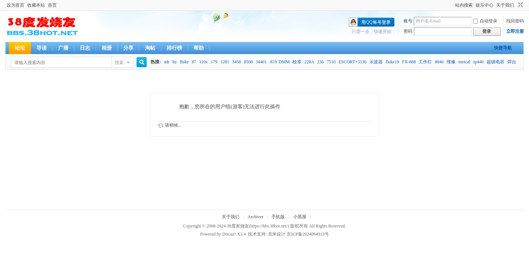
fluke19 (392, 61)
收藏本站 (36, 5)
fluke (184, 61)
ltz (175, 61)
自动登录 (485, 21)
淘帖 (150, 48)
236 (320, 61)
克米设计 (276, 234)
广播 (63, 48)
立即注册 (515, 31)
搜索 (119, 62)
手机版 (278, 216)
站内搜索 (464, 5)
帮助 (199, 48)
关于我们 (505, 5)
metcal (464, 61)
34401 (261, 61)
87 (194, 61)
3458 (236, 61)
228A (309, 61)
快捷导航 (503, 47)
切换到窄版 (519, 5)
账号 (408, 21)
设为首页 (15, 5)
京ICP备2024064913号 (308, 234)
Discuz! (229, 234)
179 (214, 61)
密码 (408, 31)
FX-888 (409, 61)
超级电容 (495, 61)
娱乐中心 (484, 5)
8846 (439, 61)
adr (166, 61)
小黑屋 (299, 216)
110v (203, 61)
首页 (52, 5)
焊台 (511, 61)
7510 (331, 61)
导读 (41, 48)
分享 (128, 48)
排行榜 (174, 48)
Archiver (255, 216)
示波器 (376, 61)
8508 (248, 61)
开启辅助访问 (452, 5)
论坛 (20, 48)
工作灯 (425, 61)
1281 (224, 61)
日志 (85, 48)
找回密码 (515, 21)
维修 (451, 61)
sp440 (478, 61)
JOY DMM (280, 61)
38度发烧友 (238, 226)
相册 (107, 48)
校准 (296, 61)
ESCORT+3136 (352, 61)
